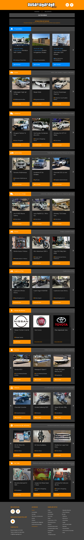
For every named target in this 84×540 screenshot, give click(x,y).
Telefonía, (35, 463)
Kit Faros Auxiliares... (41, 445)
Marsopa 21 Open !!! (40, 369)
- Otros (63, 532)
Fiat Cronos (38, 330)
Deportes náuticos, (59, 350)
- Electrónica (65, 518)
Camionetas (50, 514)
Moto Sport (38, 298)
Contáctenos (34, 526)
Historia (33, 520)
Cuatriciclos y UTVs (52, 520)
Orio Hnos (58, 140)
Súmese (33, 514)
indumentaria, (70, 463)
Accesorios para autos (53, 526)
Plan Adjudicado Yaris (61, 330)
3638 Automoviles (20, 99)
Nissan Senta (18, 337)
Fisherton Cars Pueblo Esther (61, 98)
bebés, (58, 463)
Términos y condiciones (37, 516)
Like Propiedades (40, 60)
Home (33, 510)
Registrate (48, 11)
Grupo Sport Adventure (39, 257)
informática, (48, 463)
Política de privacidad (37, 524)
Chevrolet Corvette (20, 407)
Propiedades (50, 530)
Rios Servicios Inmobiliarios (59, 59)
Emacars (38, 413)
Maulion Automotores (61, 179)
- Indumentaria (65, 528)
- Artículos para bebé (66, 524)
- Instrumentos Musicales (67, 530)
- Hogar (63, 522)
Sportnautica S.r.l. (20, 298)
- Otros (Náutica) (65, 512)
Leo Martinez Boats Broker (20, 374)
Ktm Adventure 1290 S (41, 251)
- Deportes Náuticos (66, 510)
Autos (49, 510)
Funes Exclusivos (19, 413)
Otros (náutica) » (69, 350)
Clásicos (49, 524)
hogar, (54, 463)
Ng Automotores (40, 99)
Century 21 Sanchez (20, 60)
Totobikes (17, 490)
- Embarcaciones (51, 534)
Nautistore (58, 375)
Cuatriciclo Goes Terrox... (62, 291)
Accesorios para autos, (54, 425)
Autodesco (58, 413)
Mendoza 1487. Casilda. (21, 50)
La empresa (34, 512)
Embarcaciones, (49, 350)
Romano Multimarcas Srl (21, 179)
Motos (49, 518)
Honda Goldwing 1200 (41, 407)
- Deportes (64, 526)
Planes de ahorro (52, 522)
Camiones (50, 516)
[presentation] (10, 50)
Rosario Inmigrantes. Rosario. (41, 50)
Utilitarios (50, 512)
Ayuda (33, 518)
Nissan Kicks (38, 92)
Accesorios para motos (67, 425)
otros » (72, 465)
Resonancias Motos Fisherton (61, 257)
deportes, (63, 463)
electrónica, (41, 463)
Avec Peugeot (19, 140)
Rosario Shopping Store (40, 139)
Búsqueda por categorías (37, 522)
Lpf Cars (37, 179)
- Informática (65, 520)
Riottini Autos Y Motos (21, 251)
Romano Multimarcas (21, 172)
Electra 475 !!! (18, 369)
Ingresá (36, 11)
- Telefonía (64, 516)
